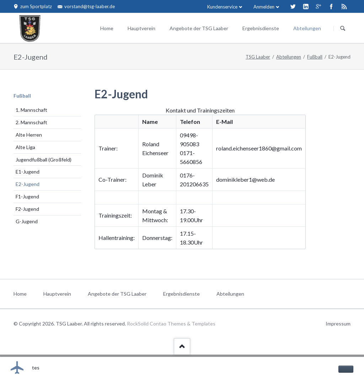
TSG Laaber (258, 57)
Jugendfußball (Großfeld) (43, 160)
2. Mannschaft (31, 122)
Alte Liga (25, 147)
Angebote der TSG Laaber (199, 28)
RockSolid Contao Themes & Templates (171, 324)
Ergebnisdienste (260, 28)
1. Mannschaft (31, 110)
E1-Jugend (27, 172)
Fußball (314, 57)
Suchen (342, 28)
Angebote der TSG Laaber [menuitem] (117, 294)
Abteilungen (307, 28)
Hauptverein (141, 28)
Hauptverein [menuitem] (57, 294)
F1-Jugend (27, 196)
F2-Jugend (27, 209)
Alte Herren (29, 135)
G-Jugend (27, 221)
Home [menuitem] (20, 294)
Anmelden (263, 7)
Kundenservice (222, 7)
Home (106, 28)
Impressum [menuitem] (338, 324)
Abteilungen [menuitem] (230, 294)
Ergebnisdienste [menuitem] (181, 294)
